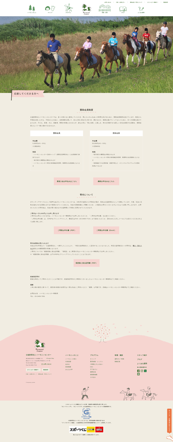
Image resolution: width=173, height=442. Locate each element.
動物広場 (117, 363)
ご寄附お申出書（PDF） (67, 231)
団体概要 (68, 368)
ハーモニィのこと (72, 356)
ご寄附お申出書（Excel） (106, 231)
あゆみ (67, 366)
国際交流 (93, 374)
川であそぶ (93, 371)
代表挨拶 (68, 363)
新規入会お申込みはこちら (67, 181)
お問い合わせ (107, 2)
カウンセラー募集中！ (152, 2)
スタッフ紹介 (142, 356)
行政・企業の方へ (120, 2)
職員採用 (166, 2)
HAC (91, 368)
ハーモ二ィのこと (32, 12)
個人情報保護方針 (142, 368)
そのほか (93, 379)
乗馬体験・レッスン (96, 363)
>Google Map (50, 359)
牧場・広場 (105, 12)
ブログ (123, 12)
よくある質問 (141, 12)
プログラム (68, 12)
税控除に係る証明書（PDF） (86, 264)
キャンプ (50, 12)
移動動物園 (93, 376)
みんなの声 (69, 371)
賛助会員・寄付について (136, 2)
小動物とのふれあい (96, 366)
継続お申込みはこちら (106, 181)
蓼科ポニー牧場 (119, 360)
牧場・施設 (119, 356)
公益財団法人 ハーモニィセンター (38, 356)
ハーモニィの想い (71, 360)
